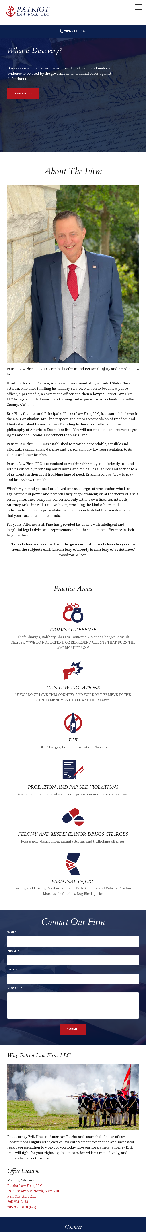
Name (11, 932)
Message (14, 988)
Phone (13, 951)
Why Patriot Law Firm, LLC (39, 1055)
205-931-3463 (75, 31)
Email (12, 969)
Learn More (23, 93)
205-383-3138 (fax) (21, 1207)
